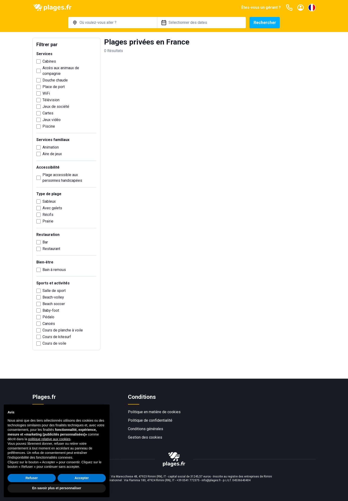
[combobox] (112, 22)
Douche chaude (55, 80)
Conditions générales (145, 429)
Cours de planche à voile (62, 330)
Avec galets (52, 208)
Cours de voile (54, 343)
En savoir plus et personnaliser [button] (56, 488)
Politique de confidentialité (150, 420)
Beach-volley (53, 297)
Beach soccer (53, 304)
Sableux (49, 201)
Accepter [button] (82, 478)
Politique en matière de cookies (154, 412)
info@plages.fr (211, 480)
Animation (50, 147)
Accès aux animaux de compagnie (60, 71)
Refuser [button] (31, 478)
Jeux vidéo (51, 119)
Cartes (47, 113)
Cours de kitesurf (56, 337)
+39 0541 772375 (188, 480)
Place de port (53, 87)
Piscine (48, 126)
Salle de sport (54, 290)
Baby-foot (50, 310)
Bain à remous (54, 269)
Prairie (47, 221)
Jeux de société (55, 106)
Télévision (50, 100)
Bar (45, 242)
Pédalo (48, 317)
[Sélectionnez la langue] (312, 7)
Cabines (49, 61)
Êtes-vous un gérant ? (261, 7)
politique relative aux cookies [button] (49, 439)
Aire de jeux (52, 154)
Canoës (48, 323)
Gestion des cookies (145, 437)
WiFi (46, 93)
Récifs (47, 214)
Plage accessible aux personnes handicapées (62, 178)
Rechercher (265, 22)
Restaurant (51, 248)
